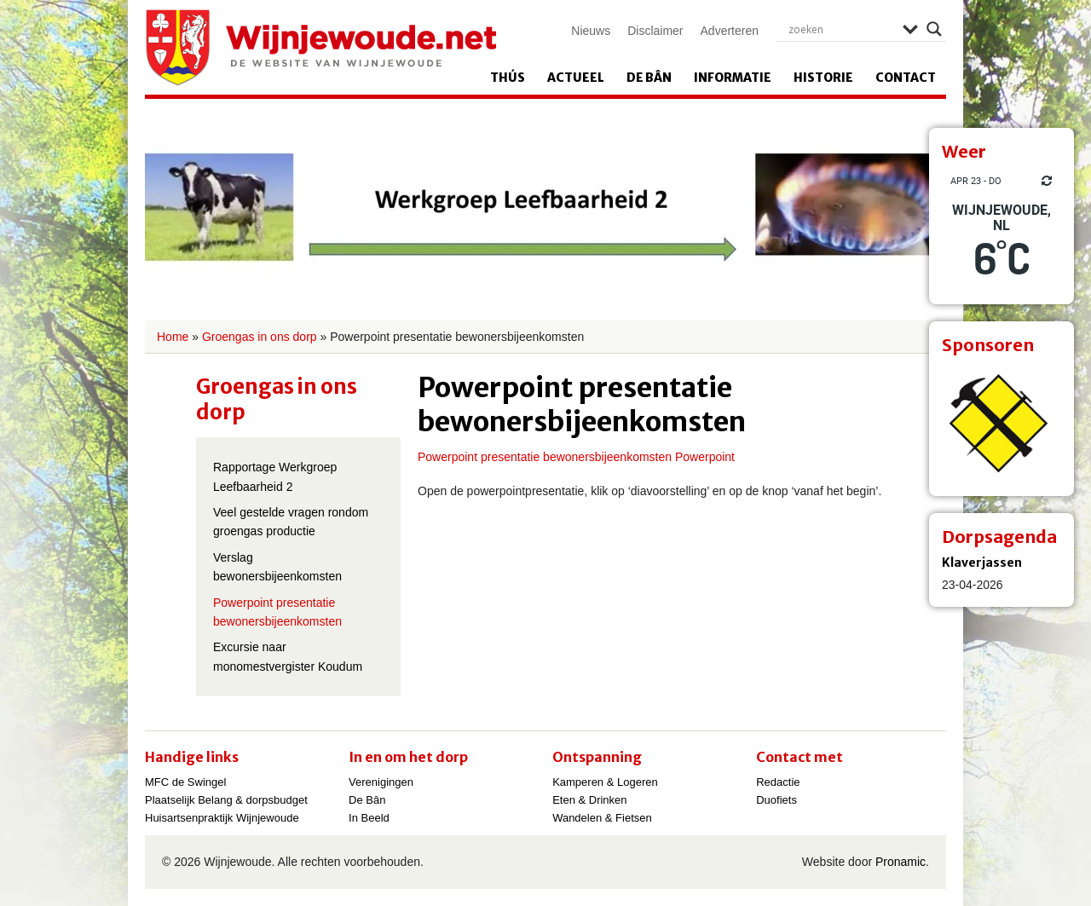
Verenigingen (381, 782)
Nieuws (590, 31)
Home (172, 336)
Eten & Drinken (589, 799)
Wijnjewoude (320, 48)
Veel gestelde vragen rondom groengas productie (290, 521)
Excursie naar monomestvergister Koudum (287, 656)
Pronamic (900, 861)
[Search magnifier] (934, 29)
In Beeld (369, 817)
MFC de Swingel (185, 782)
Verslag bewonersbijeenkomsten (277, 567)
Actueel (575, 77)
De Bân (649, 77)
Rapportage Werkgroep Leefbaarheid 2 (275, 476)
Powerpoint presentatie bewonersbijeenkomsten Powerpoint (576, 457)
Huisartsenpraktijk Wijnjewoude (222, 817)
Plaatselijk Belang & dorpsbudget (226, 799)
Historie (823, 77)
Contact (905, 77)
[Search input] (841, 29)
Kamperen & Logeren (605, 782)
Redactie (777, 782)
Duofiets (776, 799)
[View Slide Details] (1001, 423)
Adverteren (730, 31)
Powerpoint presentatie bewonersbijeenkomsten (277, 612)
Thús (507, 77)
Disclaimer (655, 31)
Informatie (732, 77)
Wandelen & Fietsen (602, 817)
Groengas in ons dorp (259, 336)
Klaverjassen (982, 562)
